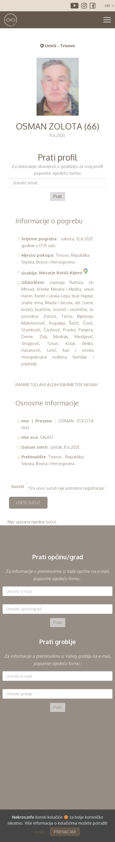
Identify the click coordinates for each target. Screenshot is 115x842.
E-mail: (58, 584)
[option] (57, 597)
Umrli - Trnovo (57, 45)
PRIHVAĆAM (65, 834)
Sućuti (17, 486)
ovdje (39, 834)
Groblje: (58, 687)
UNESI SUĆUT (28, 502)
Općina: (57, 602)
